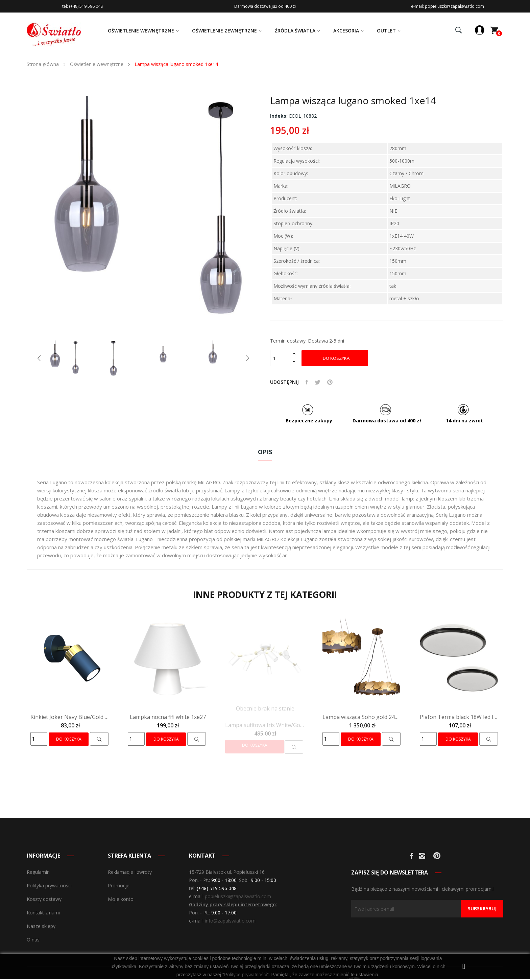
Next (247, 358)
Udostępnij (306, 382)
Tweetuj (317, 382)
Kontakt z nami (43, 912)
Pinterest (330, 382)
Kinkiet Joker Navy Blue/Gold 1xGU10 (70, 717)
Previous (39, 358)
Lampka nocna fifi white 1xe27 (168, 717)
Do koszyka (336, 358)
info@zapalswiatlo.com (230, 920)
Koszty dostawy (44, 899)
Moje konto (121, 899)
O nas (33, 939)
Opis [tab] (265, 452)
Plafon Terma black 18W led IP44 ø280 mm (460, 717)
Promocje (118, 885)
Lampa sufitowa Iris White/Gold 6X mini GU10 (265, 725)
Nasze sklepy (41, 926)
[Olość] (280, 358)
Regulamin (38, 872)
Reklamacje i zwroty (130, 872)
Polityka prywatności (49, 885)
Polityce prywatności (245, 974)
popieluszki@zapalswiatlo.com (238, 896)
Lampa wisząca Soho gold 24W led (362, 717)
